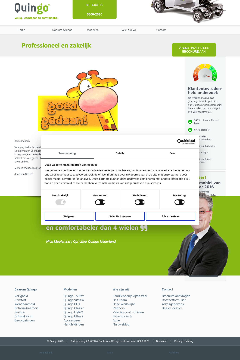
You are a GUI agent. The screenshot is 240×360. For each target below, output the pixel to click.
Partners (119, 308)
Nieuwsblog (121, 324)
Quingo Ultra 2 (73, 316)
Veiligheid (21, 296)
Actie (116, 320)
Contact (161, 29)
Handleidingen (74, 324)
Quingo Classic (74, 308)
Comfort (20, 300)
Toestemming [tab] (67, 153)
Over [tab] (173, 153)
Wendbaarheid (24, 304)
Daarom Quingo (62, 29)
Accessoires (72, 320)
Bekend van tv (122, 316)
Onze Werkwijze (124, 304)
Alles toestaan (171, 216)
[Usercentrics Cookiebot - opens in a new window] (179, 141)
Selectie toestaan (120, 216)
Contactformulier (174, 300)
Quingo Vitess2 (74, 300)
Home (21, 29)
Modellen (93, 29)
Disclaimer (161, 341)
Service (19, 312)
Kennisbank (46, 352)
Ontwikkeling (23, 316)
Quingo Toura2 (74, 296)
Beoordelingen (24, 320)
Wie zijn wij (129, 29)
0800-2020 (94, 14)
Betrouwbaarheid (26, 308)
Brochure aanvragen (176, 296)
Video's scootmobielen (128, 312)
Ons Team (120, 300)
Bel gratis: (94, 5)
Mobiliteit (174, 352)
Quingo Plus (72, 304)
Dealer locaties (172, 308)
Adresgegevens (173, 304)
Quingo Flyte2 (73, 312)
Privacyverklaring (183, 341)
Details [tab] (120, 153)
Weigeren (69, 216)
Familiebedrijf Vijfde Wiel (130, 296)
